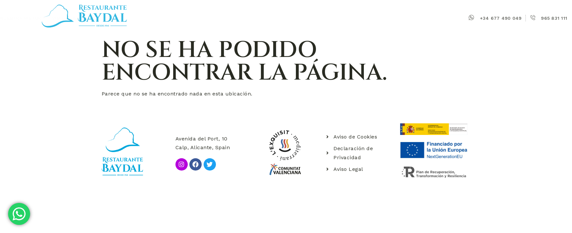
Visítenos (265, 18)
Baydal (186, 18)
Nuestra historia (224, 18)
